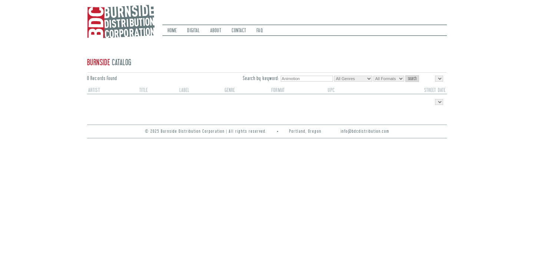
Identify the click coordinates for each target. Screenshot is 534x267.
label (184, 90)
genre (230, 90)
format (278, 90)
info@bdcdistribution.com (365, 131)
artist (94, 90)
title (143, 90)
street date (435, 90)
